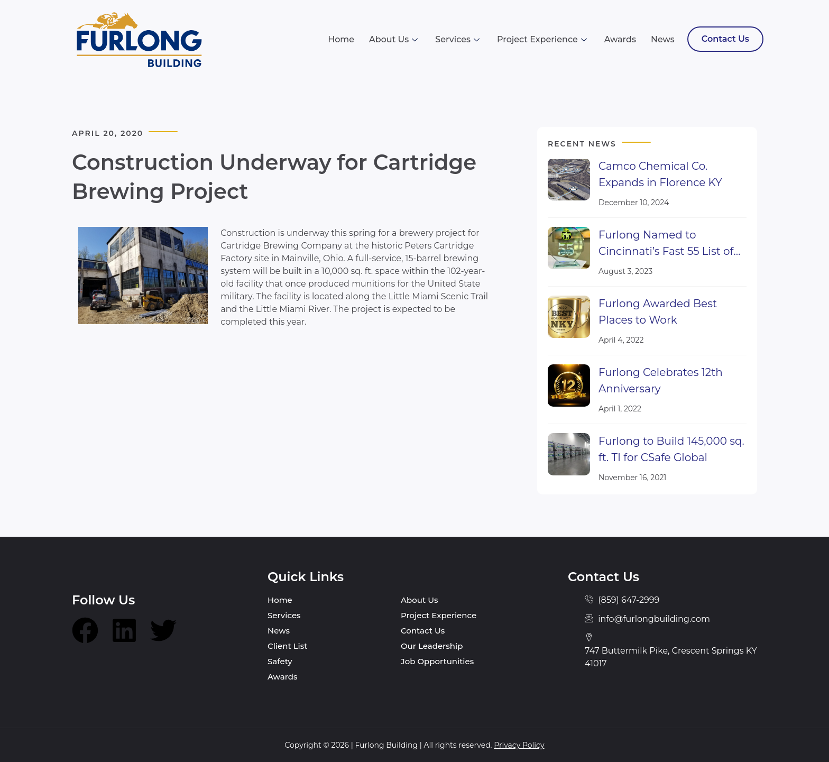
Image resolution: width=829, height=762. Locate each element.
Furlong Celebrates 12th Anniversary (660, 380)
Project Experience (543, 39)
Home (341, 39)
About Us (394, 39)
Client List (288, 646)
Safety (280, 661)
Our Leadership (432, 646)
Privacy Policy (519, 745)
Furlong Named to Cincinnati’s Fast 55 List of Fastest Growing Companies (665, 244)
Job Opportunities (437, 661)
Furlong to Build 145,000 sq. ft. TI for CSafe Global (671, 449)
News (663, 39)
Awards (620, 39)
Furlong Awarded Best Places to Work (657, 311)
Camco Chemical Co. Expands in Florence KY (660, 174)
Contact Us (725, 39)
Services (458, 39)
